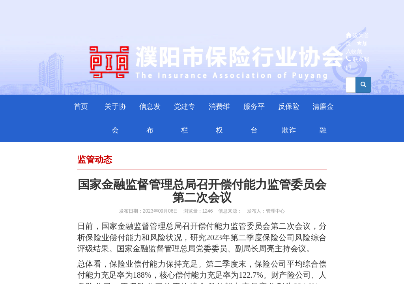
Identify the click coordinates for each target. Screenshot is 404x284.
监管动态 (94, 159)
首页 (81, 106)
